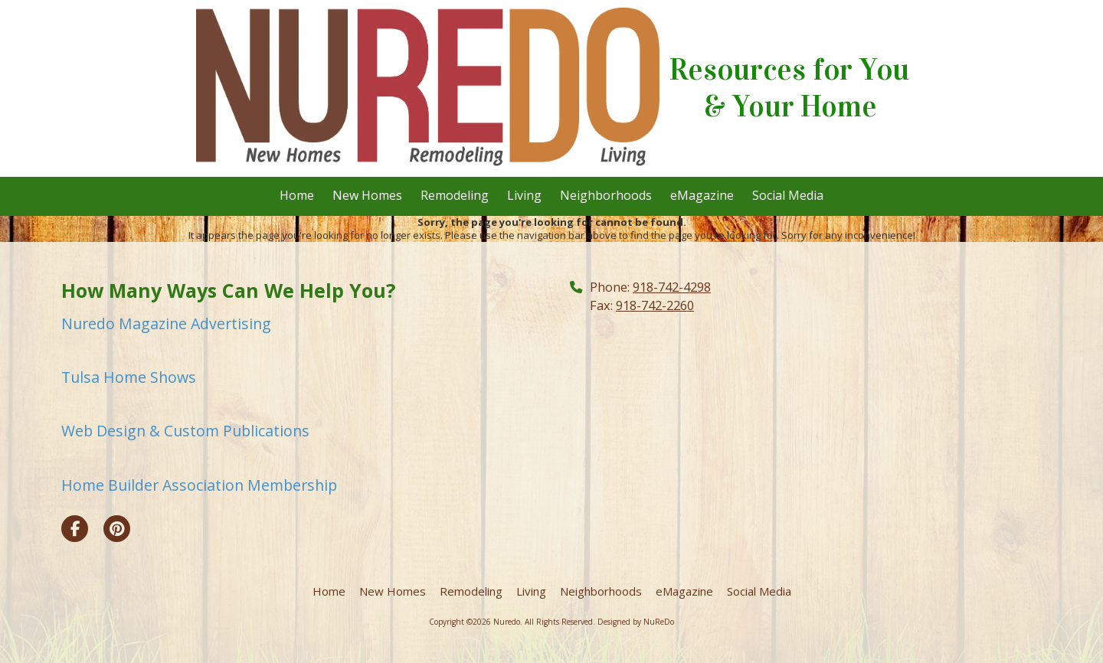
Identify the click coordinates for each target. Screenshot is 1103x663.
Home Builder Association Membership (199, 485)
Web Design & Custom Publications (185, 430)
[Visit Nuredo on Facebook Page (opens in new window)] (74, 528)
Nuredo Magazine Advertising (166, 323)
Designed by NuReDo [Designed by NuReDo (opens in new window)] (635, 621)
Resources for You (789, 69)
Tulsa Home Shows (128, 377)
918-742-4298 (672, 287)
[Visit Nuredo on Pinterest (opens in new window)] (116, 528)
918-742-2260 (655, 305)
